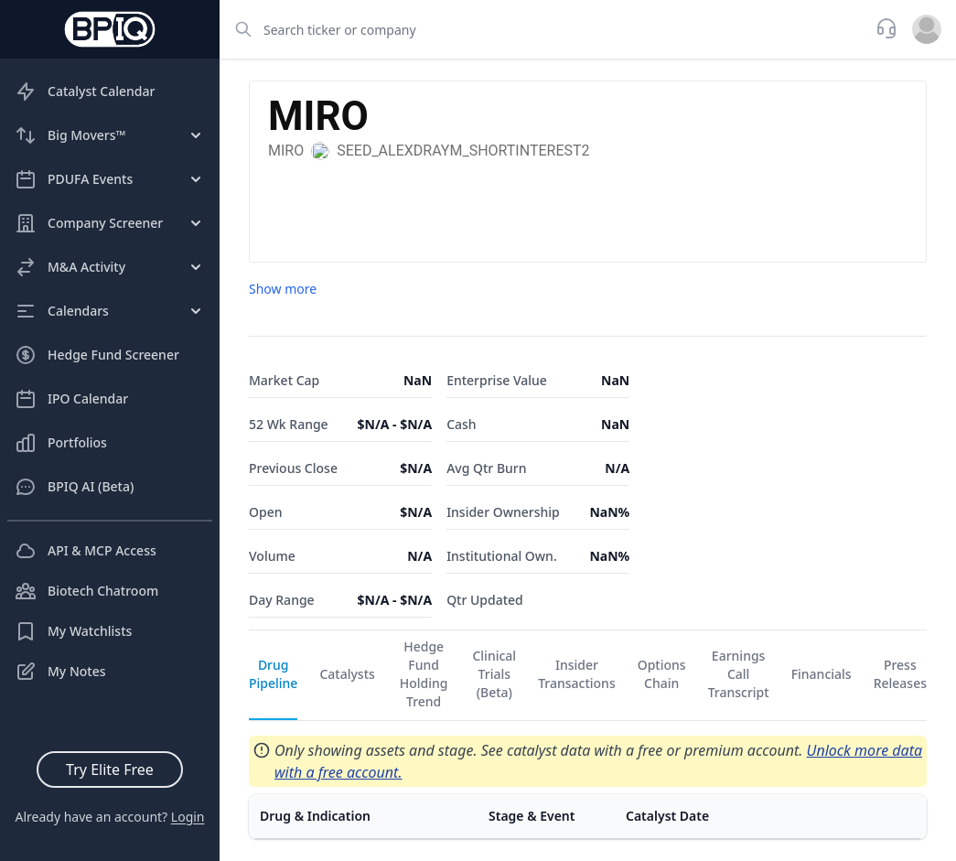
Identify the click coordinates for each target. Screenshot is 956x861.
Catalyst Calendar (85, 91)
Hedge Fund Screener (97, 355)
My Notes (60, 672)
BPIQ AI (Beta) (74, 487)
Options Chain (662, 674)
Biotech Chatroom (86, 591)
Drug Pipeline (273, 674)
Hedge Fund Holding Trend (424, 674)
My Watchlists (73, 631)
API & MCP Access (85, 551)
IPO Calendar (71, 399)
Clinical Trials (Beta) (494, 674)
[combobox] (542, 29)
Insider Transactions (577, 674)
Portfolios (61, 443)
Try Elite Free (110, 769)
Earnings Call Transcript (738, 674)
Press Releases (900, 674)
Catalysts (346, 674)
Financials (821, 674)
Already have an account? (109, 816)
